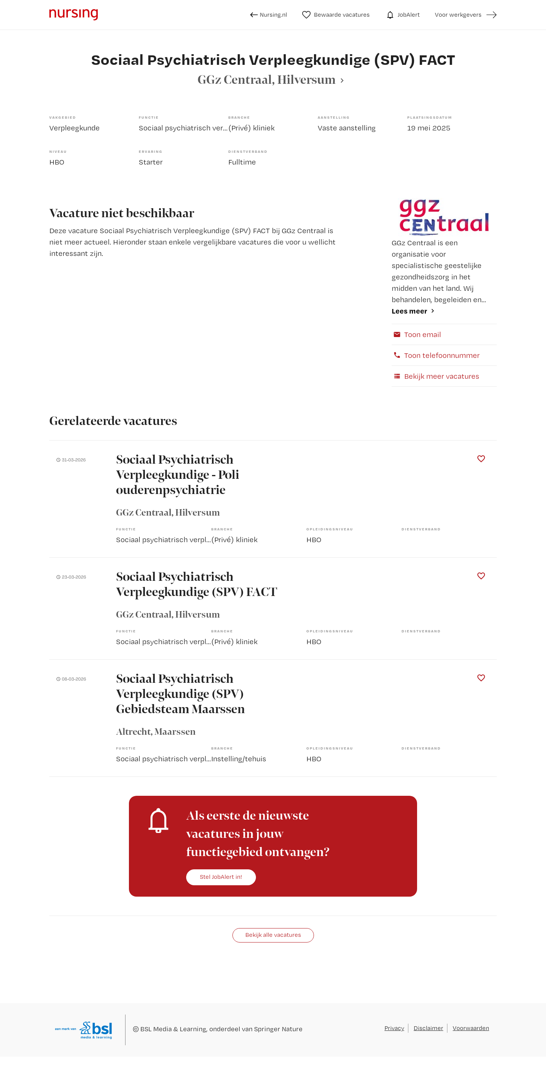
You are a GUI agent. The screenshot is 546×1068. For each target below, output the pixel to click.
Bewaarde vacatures (336, 15)
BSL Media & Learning (173, 1029)
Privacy (394, 1028)
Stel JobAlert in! (221, 876)
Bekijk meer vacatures (435, 376)
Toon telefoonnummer (436, 355)
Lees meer (409, 310)
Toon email (416, 334)
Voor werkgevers (458, 14)
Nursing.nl (268, 15)
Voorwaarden (471, 1028)
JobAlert (402, 15)
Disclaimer (428, 1028)
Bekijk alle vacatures (273, 934)
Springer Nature (278, 1029)
